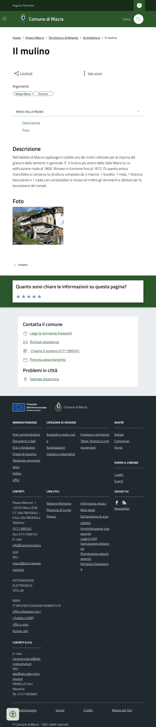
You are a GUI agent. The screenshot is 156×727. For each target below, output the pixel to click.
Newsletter (122, 508)
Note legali (87, 509)
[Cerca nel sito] (136, 19)
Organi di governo (24, 453)
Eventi (118, 481)
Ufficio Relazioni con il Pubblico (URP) (27, 614)
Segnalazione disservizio (94, 546)
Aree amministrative (26, 434)
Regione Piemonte (23, 5)
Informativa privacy (93, 503)
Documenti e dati (24, 441)
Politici (17, 473)
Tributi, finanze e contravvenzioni (94, 444)
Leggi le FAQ (88, 538)
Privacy (51, 516)
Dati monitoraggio (25, 710)
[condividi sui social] (23, 73)
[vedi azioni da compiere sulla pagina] (91, 73)
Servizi (60, 710)
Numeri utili (20, 630)
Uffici (16, 479)
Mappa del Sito (122, 710)
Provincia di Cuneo (59, 509)
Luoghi (118, 474)
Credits (88, 710)
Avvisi (118, 447)
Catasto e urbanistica (61, 453)
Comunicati (121, 441)
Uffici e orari (20, 624)
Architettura (91, 37)
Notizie (119, 434)
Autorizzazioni (56, 447)
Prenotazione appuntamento (94, 556)
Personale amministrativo (26, 463)
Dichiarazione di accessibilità (94, 519)
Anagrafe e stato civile (61, 437)
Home (17, 37)
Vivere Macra (34, 37)
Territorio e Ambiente (63, 37)
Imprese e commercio (94, 434)
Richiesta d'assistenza (94, 566)
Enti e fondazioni (24, 447)
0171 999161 (22, 528)
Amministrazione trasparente (94, 531)
